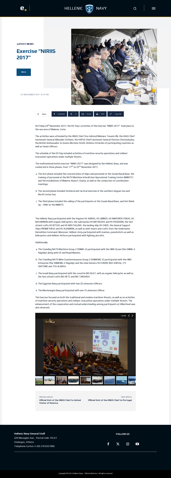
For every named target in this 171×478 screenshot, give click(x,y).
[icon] (153, 8)
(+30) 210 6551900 (45, 446)
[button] (135, 8)
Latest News (25, 44)
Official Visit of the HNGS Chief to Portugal (110, 400)
